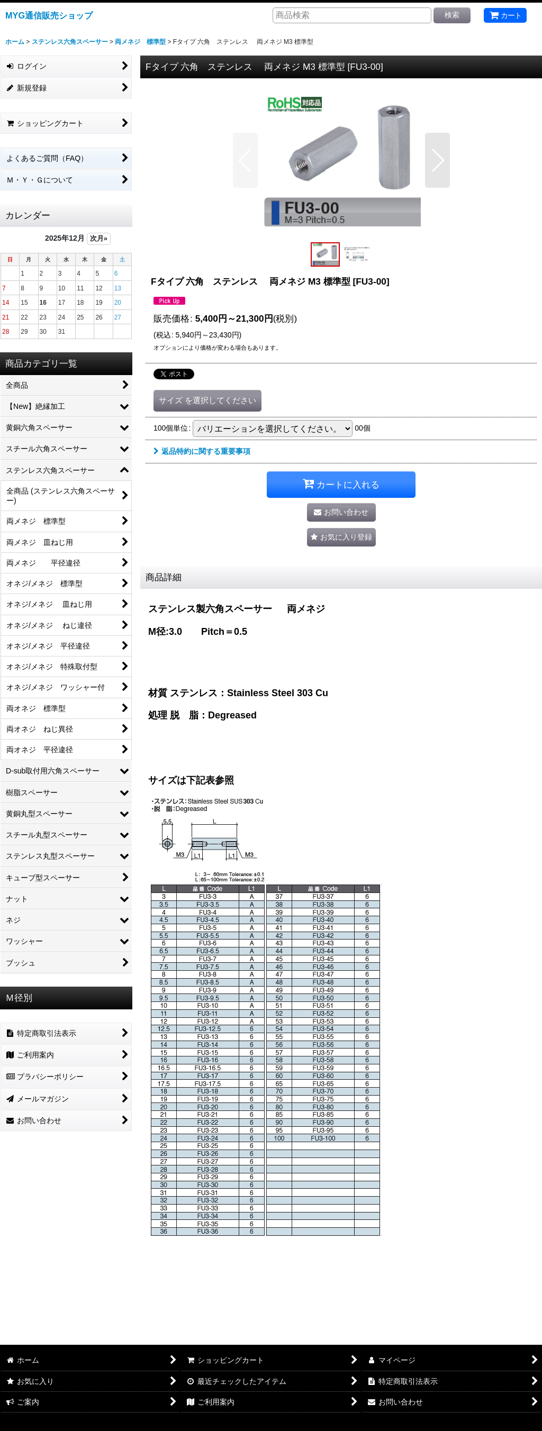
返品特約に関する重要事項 (201, 451)
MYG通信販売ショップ (49, 15)
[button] (245, 160)
